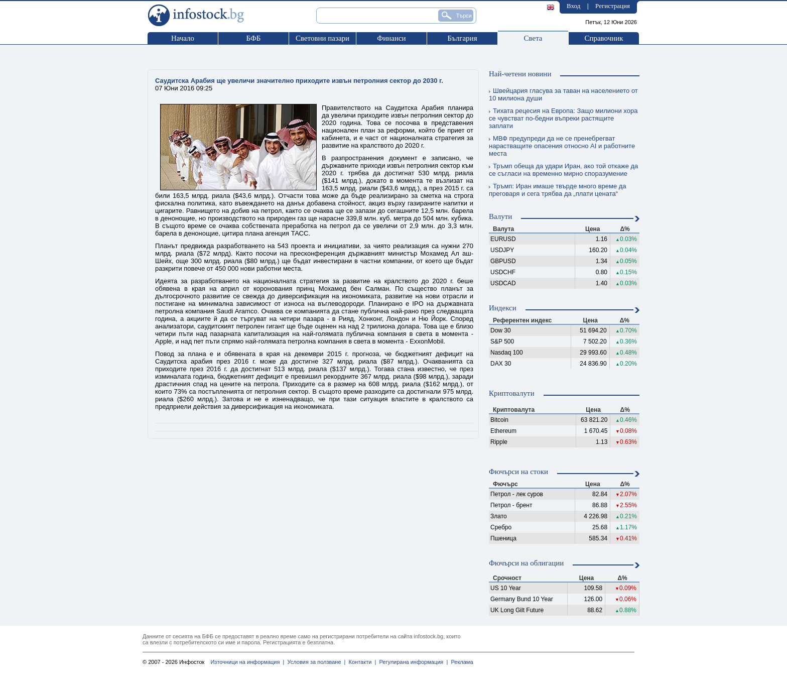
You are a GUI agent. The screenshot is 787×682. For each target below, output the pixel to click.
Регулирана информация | (412, 662)
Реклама (460, 662)
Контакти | (360, 662)
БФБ (253, 38)
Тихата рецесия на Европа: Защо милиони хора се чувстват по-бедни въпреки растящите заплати (563, 118)
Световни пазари (322, 38)
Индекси (502, 308)
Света (532, 38)
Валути (500, 216)
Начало (182, 38)
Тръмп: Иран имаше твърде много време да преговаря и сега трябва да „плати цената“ (557, 189)
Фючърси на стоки (518, 472)
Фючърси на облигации (526, 563)
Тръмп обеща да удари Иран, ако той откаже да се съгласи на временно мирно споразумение (563, 169)
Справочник (603, 38)
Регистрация (612, 6)
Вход (573, 6)
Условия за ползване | (314, 662)
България (462, 38)
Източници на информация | (247, 662)
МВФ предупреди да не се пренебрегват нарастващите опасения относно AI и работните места (562, 146)
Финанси (391, 38)
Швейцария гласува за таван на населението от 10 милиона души (563, 94)
